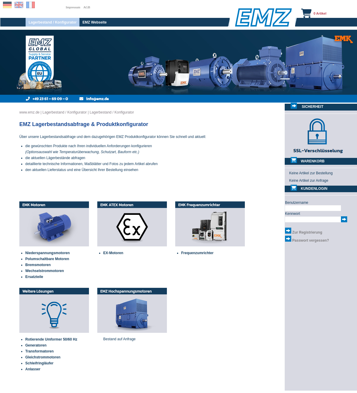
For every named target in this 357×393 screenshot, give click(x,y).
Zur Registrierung (307, 232)
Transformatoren (39, 351)
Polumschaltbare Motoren (47, 259)
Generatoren (35, 345)
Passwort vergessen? (310, 240)
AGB (86, 7)
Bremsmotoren (38, 265)
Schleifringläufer (39, 363)
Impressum (73, 7)
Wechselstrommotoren (44, 271)
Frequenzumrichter (197, 253)
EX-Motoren (113, 253)
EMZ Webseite (94, 22)
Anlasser (32, 369)
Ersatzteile (34, 277)
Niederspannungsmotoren (47, 253)
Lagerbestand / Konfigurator (52, 22)
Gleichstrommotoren (42, 357)
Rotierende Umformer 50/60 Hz (51, 339)
